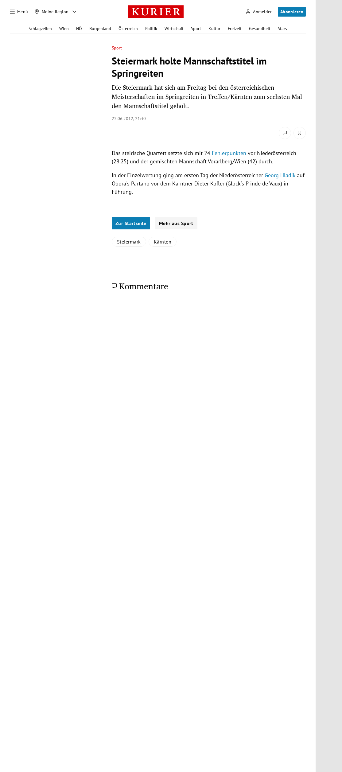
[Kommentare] (285, 133)
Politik (151, 28)
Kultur (214, 28)
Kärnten (162, 242)
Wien (64, 28)
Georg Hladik (280, 175)
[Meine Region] (51, 12)
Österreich (128, 28)
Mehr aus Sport (176, 223)
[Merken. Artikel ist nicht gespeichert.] (299, 133)
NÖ (79, 28)
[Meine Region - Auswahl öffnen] (74, 11)
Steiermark (129, 242)
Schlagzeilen (40, 28)
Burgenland (100, 28)
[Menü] (19, 12)
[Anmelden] (259, 12)
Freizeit (235, 28)
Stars (282, 28)
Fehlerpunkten (229, 153)
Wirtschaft (174, 28)
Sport (196, 28)
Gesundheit (259, 28)
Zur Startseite (130, 223)
